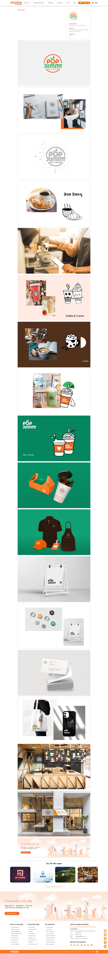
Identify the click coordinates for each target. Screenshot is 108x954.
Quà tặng (30, 942)
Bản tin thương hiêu (50, 944)
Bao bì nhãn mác (14, 940)
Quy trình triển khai (50, 931)
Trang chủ (26, 3)
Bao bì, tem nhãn (32, 935)
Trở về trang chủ (94, 951)
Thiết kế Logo (31, 927)
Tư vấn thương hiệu (15, 927)
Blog (74, 3)
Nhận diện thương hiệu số (16, 933)
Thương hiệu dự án (15, 938)
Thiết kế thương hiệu (15, 929)
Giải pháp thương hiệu (38, 3)
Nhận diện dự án (14, 942)
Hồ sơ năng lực (32, 933)
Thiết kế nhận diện (32, 929)
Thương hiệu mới (14, 935)
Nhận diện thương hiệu (16, 931)
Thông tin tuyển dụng (50, 938)
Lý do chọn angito (50, 933)
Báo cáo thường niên (33, 940)
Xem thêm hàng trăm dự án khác (54, 887)
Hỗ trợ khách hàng (50, 940)
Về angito (59, 3)
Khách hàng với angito (50, 935)
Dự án (67, 3)
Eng (96, 3)
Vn (93, 3)
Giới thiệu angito (49, 927)
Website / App (32, 938)
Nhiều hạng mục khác (33, 944)
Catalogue (31, 931)
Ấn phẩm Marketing (15, 944)
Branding (50, 3)
